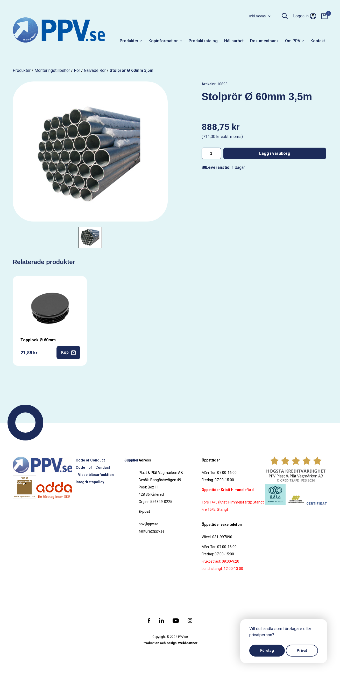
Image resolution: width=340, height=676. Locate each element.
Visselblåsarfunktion (96, 475)
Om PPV (294, 40)
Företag (267, 651)
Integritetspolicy (90, 482)
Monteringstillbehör (52, 70)
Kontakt (317, 40)
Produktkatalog (203, 40)
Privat (302, 651)
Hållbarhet (234, 40)
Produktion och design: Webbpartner (170, 643)
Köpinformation (165, 40)
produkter (22, 70)
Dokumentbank (264, 40)
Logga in (304, 16)
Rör (77, 70)
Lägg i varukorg (274, 153)
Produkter (131, 40)
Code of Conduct (90, 460)
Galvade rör (95, 70)
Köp (68, 352)
